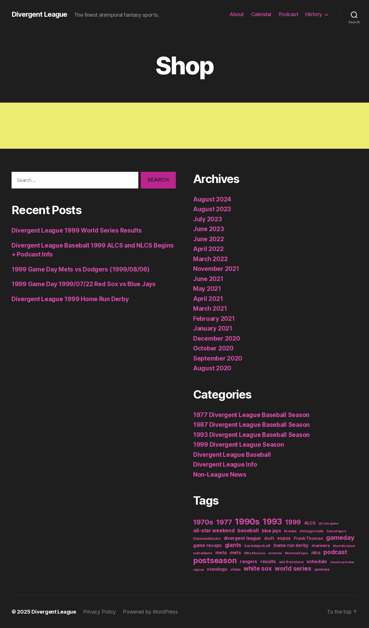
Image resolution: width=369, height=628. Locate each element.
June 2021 (208, 278)
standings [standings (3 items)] (217, 569)
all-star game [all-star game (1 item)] (328, 523)
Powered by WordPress (150, 612)
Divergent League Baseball (232, 454)
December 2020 (216, 338)
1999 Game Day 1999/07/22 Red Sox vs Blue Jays (84, 284)
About (236, 14)
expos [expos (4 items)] (284, 538)
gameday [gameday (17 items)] (340, 537)
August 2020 (212, 368)
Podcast (288, 14)
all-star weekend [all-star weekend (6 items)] (214, 530)
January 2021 (212, 328)
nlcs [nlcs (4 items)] (316, 552)
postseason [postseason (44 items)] (215, 560)
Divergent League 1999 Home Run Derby (70, 299)
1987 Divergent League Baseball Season (251, 424)
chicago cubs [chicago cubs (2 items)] (311, 531)
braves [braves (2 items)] (290, 531)
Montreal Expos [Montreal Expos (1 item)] (296, 553)
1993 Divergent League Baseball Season (251, 434)
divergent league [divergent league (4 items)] (242, 538)
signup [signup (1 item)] (198, 570)
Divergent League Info (225, 464)
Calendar (261, 14)
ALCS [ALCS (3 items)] (310, 522)
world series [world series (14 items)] (293, 568)
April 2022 (208, 248)
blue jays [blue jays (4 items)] (271, 530)
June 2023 (208, 229)
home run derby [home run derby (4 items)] (291, 545)
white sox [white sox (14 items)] (258, 568)
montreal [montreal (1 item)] (275, 553)
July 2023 (207, 219)
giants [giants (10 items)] (233, 545)
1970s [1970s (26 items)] (203, 522)
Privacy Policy (99, 612)
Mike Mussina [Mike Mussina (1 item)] (254, 553)
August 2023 (212, 209)
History (313, 14)
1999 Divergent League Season (238, 444)
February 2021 (214, 318)
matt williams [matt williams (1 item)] (202, 553)
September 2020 (217, 358)
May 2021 (207, 288)
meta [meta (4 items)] (221, 552)
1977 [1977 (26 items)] (224, 522)
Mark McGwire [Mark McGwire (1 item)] (344, 546)
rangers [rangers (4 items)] (248, 561)
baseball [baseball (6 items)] (248, 530)
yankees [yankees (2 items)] (322, 569)
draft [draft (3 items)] (269, 538)
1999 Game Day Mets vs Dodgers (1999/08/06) (81, 269)
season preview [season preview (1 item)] (342, 562)
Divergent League (39, 14)
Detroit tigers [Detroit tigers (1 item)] (337, 531)
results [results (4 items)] (268, 561)
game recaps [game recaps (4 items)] (207, 545)
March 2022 (210, 259)
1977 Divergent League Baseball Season (251, 414)
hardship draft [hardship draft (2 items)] (257, 546)
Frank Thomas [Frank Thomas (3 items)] (308, 538)
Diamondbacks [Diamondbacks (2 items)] (207, 538)
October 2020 (213, 348)
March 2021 (210, 308)
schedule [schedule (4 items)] (316, 561)
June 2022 (208, 239)
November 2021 (216, 268)
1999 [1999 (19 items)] (293, 522)
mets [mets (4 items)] (235, 552)
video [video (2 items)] (235, 569)
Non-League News (219, 474)
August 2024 (212, 199)
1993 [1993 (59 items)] (272, 522)
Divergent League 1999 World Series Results (77, 230)
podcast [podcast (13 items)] (335, 552)
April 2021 (208, 298)
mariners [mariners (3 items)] (321, 545)
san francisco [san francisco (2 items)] (291, 562)
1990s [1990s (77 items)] (247, 521)
